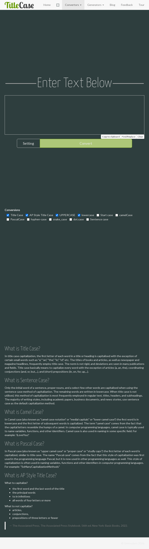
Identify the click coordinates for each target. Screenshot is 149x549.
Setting (28, 143)
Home (47, 4)
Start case (105, 215)
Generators (95, 4)
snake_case (58, 219)
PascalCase (15, 219)
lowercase (86, 215)
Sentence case (97, 219)
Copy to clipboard (111, 136)
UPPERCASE (65, 215)
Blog (112, 4)
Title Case (15, 215)
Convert (86, 143)
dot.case (76, 219)
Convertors (73, 4)
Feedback (127, 4)
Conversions (12, 210)
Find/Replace (128, 136)
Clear (140, 136)
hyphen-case (37, 219)
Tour (141, 4)
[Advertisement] (74, 44)
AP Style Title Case (39, 215)
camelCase (124, 215)
